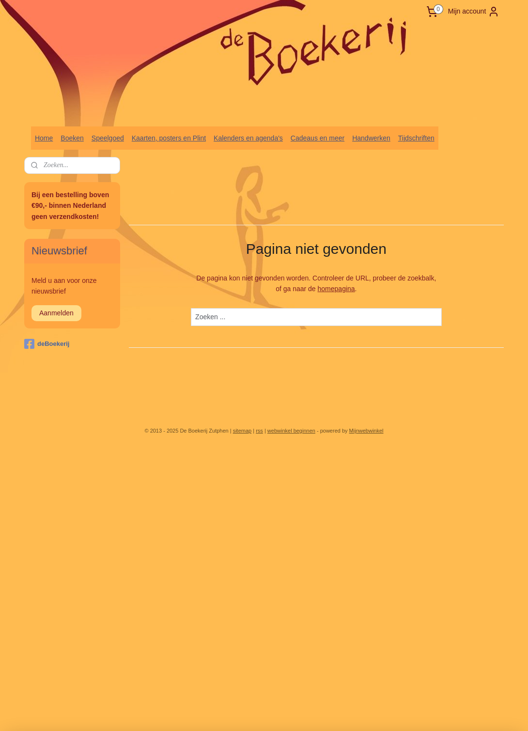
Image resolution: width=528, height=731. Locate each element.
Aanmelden (56, 313)
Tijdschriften (416, 138)
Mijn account (474, 11)
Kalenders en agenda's (248, 138)
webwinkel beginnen (291, 431)
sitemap (242, 431)
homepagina (336, 289)
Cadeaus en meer (317, 138)
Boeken (72, 138)
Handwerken (371, 138)
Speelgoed (108, 138)
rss (259, 431)
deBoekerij (46, 344)
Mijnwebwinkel (366, 431)
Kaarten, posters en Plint (169, 138)
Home (44, 138)
